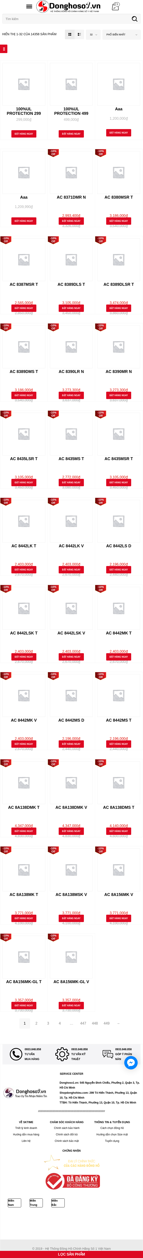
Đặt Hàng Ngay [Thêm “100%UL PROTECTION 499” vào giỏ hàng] (71, 134)
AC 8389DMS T (24, 371)
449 (107, 1023)
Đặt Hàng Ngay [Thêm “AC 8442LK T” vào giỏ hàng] (24, 569)
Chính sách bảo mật (67, 1141)
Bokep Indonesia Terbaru (17, 1218)
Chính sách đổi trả (67, 1134)
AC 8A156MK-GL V (71, 982)
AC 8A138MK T (24, 894)
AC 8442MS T (118, 720)
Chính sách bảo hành (66, 1128)
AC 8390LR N (71, 371)
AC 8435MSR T (119, 459)
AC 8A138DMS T (118, 807)
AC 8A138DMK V (71, 807)
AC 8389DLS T (71, 284)
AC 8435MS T (71, 459)
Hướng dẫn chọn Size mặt (112, 1134)
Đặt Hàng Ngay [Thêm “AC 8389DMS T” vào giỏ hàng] (24, 395)
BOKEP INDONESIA (93, 1223)
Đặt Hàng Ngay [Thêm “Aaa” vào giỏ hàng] (119, 133)
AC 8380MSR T (119, 197)
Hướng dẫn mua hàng (26, 1134)
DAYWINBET (101, 1218)
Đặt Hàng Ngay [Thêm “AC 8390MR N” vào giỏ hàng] (119, 395)
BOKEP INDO (71, 1223)
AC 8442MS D (71, 720)
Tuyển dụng (112, 1141)
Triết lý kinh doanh (26, 1128)
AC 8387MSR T (24, 284)
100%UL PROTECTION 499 (71, 111)
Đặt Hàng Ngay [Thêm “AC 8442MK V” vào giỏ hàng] (24, 744)
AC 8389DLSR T (119, 284)
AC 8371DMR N (71, 197)
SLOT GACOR (53, 1223)
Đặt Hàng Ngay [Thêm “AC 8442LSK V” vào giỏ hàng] (71, 657)
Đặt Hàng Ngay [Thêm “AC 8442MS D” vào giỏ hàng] (71, 744)
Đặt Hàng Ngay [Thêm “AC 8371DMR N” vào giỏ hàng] (71, 221)
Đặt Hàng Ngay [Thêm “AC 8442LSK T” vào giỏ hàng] (24, 657)
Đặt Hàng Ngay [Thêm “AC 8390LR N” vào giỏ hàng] (71, 395)
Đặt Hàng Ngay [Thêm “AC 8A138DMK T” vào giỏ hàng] (24, 831)
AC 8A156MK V (118, 894)
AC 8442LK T (23, 546)
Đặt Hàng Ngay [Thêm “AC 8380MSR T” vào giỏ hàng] (119, 221)
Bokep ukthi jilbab (66, 1218)
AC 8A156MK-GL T (23, 982)
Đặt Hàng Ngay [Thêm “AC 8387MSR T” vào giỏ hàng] (24, 308)
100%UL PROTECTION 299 (24, 111)
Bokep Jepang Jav (44, 1218)
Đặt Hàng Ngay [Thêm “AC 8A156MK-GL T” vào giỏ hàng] (24, 1005)
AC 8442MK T (119, 633)
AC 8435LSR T (23, 459)
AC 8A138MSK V (71, 894)
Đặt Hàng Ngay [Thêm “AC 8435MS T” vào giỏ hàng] (71, 482)
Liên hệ (26, 1141)
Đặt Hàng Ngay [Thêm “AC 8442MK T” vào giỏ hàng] (119, 657)
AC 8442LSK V (71, 633)
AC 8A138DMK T (23, 807)
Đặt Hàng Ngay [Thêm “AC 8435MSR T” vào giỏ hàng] (119, 482)
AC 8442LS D (118, 546)
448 (95, 1023)
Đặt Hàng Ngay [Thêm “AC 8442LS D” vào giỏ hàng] (119, 569)
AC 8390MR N (119, 371)
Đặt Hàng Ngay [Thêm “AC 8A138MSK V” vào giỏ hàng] (71, 918)
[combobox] (93, 35)
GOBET (23, 1223)
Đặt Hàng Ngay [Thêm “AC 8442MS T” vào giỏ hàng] (119, 744)
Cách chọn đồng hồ (112, 1128)
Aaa (118, 109)
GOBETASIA (85, 1218)
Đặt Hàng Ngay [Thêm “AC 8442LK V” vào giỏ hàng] (71, 569)
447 (83, 1023)
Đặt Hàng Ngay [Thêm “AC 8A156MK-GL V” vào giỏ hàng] (71, 1005)
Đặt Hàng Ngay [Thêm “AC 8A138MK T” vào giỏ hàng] (24, 918)
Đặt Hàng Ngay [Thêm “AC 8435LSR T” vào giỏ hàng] (24, 482)
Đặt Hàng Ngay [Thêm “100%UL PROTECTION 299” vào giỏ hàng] (24, 134)
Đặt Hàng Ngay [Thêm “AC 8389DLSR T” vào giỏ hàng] (119, 308)
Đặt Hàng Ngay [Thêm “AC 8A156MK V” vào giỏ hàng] (119, 918)
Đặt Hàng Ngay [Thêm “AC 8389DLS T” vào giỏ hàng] (71, 308)
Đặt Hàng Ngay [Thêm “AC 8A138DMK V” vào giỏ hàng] (71, 831)
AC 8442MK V (24, 720)
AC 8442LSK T (23, 633)
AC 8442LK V (71, 546)
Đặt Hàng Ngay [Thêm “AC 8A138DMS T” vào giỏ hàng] (119, 831)
